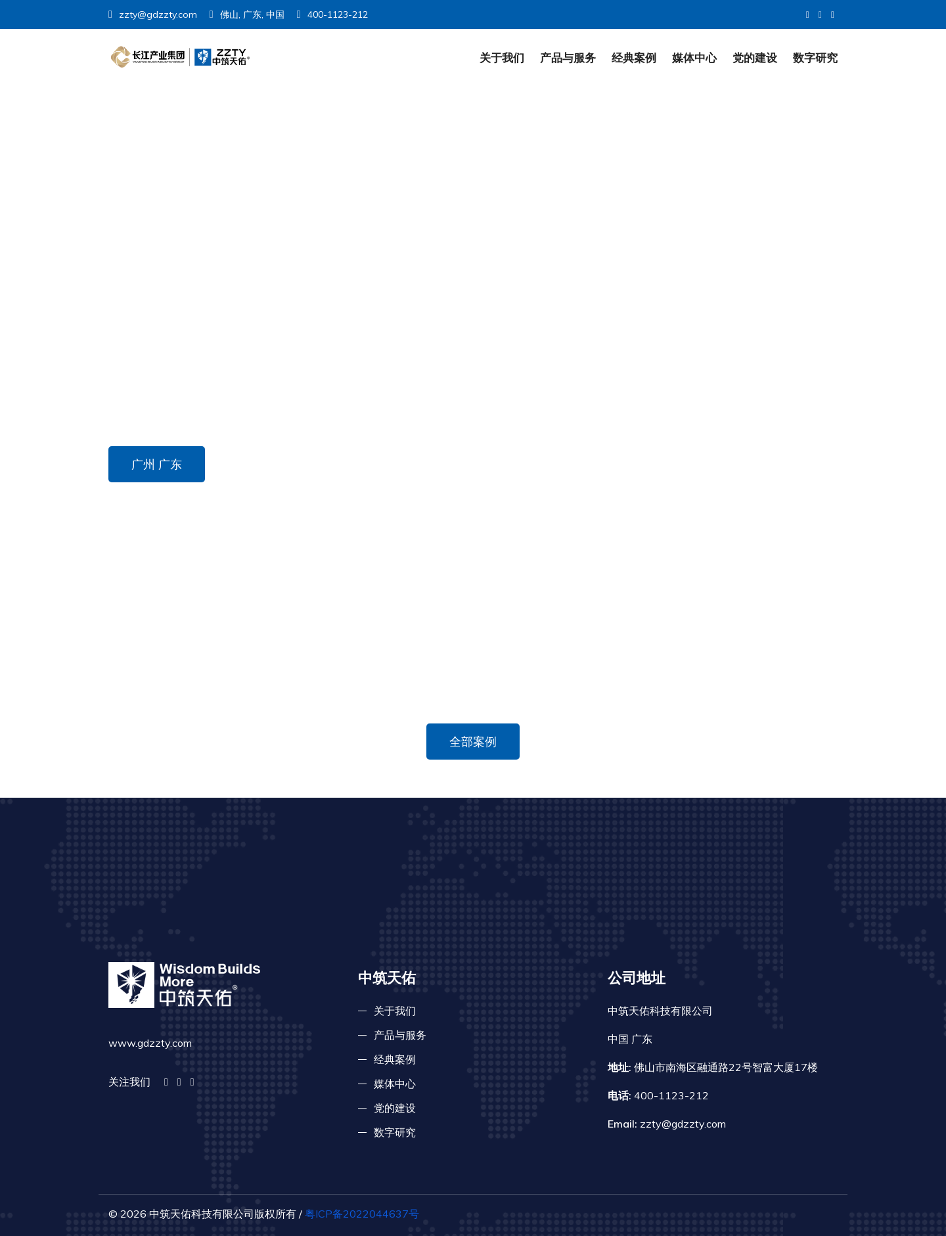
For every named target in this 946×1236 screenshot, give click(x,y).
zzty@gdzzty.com (152, 14)
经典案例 (634, 57)
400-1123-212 (332, 14)
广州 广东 (156, 464)
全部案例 (473, 741)
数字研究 (815, 57)
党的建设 (754, 57)
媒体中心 (694, 57)
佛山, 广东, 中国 (247, 14)
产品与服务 (568, 57)
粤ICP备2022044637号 (362, 1213)
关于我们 (502, 57)
